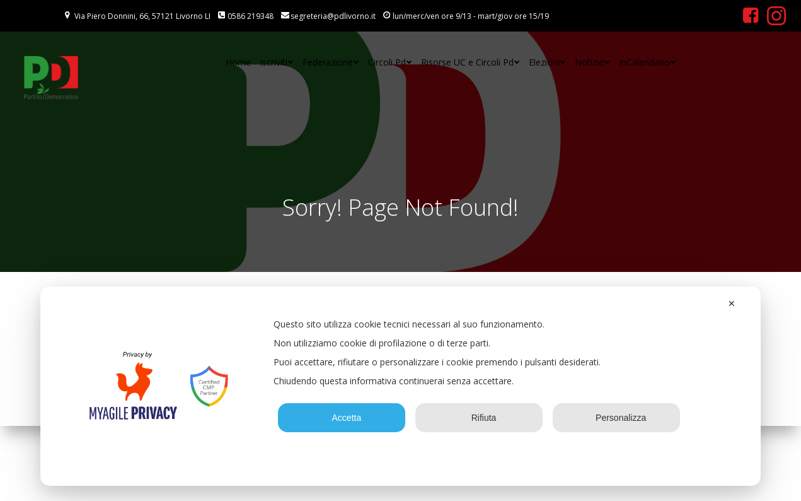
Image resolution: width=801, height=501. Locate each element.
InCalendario (647, 62)
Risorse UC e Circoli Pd (470, 62)
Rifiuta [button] (479, 418)
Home (238, 62)
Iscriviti (277, 62)
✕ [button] (731, 303)
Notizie (592, 62)
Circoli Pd (390, 62)
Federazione (331, 62)
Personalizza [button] (616, 418)
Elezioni (547, 62)
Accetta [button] (342, 418)
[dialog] (400, 386)
